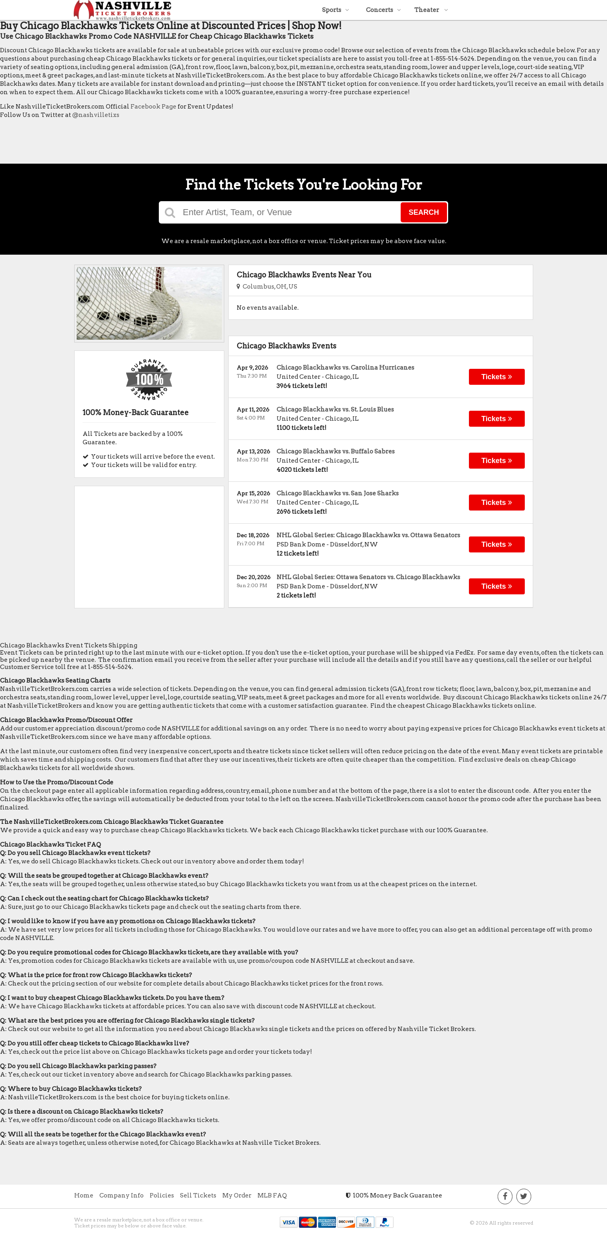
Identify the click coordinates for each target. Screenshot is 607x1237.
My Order (236, 1195)
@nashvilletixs (95, 115)
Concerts (383, 10)
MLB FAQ (272, 1195)
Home (83, 1195)
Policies (162, 1195)
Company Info (121, 1195)
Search (424, 212)
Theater (431, 10)
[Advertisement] (145, 143)
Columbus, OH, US (267, 286)
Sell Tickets (198, 1195)
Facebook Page (153, 106)
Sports (335, 10)
